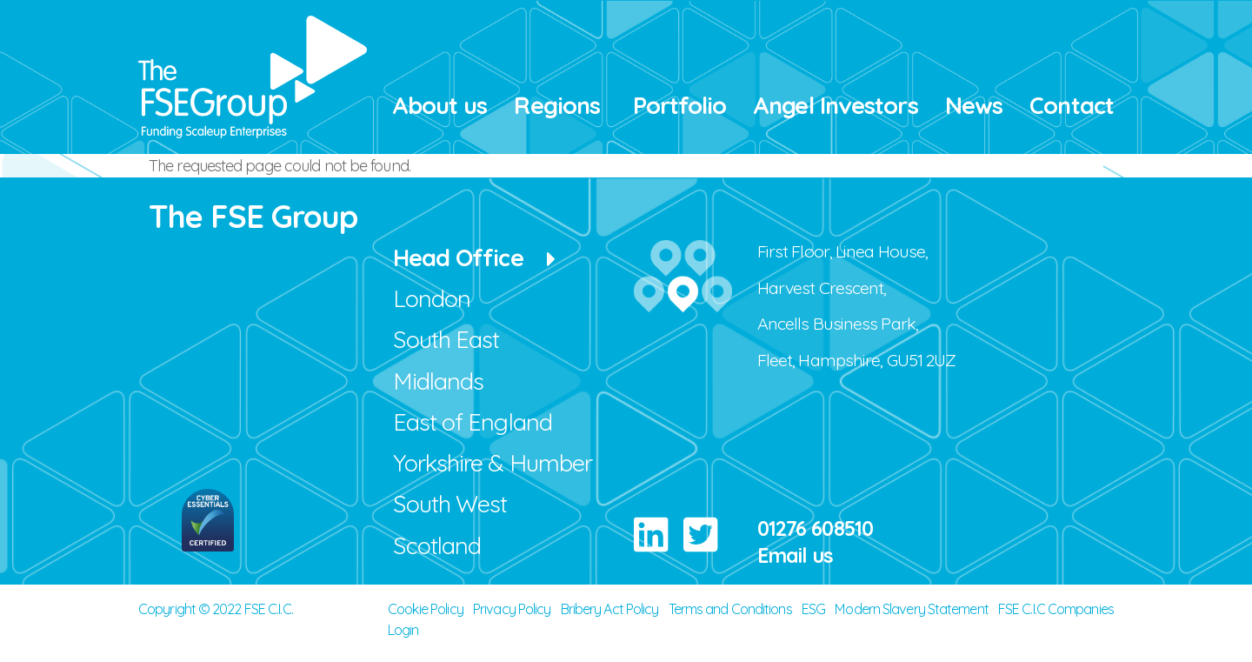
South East (446, 339)
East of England (473, 422)
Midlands (438, 381)
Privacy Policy (511, 609)
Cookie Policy (425, 609)
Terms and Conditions (730, 609)
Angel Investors (835, 105)
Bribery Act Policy (610, 609)
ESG (813, 609)
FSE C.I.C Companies (1056, 609)
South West (450, 503)
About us (440, 105)
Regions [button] (557, 105)
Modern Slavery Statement (911, 609)
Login (403, 630)
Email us (795, 555)
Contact (1071, 105)
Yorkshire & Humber (493, 463)
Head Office (458, 257)
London (432, 298)
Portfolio (679, 105)
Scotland (437, 545)
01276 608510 (815, 528)
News (973, 105)
